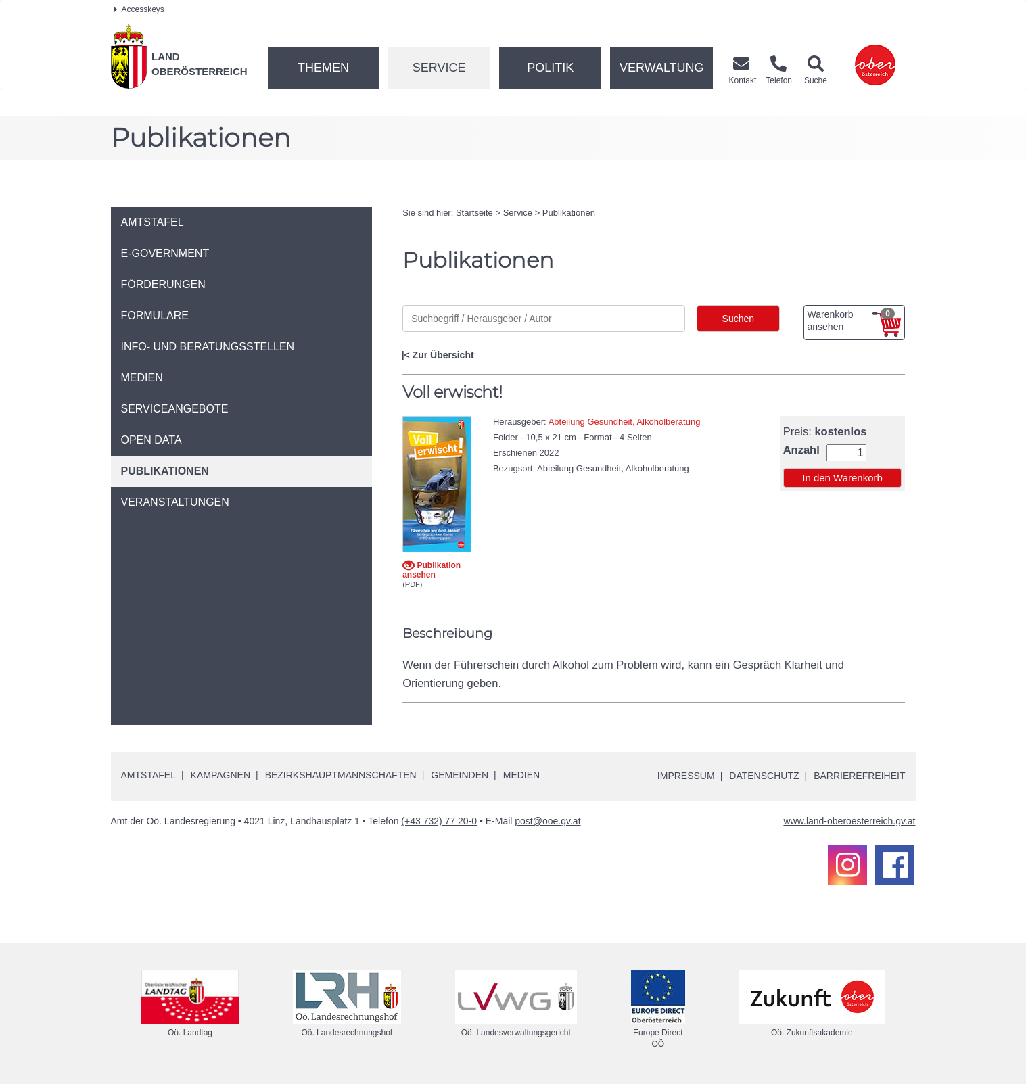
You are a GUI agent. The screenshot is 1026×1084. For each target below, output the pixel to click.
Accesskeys (139, 9)
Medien (521, 775)
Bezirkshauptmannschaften (341, 775)
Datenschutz (764, 775)
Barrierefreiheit (859, 775)
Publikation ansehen (431, 570)
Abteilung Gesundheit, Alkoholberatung (625, 422)
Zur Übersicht (443, 355)
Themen (323, 67)
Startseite (474, 213)
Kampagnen (220, 775)
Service (439, 67)
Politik (550, 67)
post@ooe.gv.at (547, 821)
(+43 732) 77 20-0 (439, 821)
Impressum (686, 775)
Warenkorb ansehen (850, 320)
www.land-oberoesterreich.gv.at (849, 821)
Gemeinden (459, 775)
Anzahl (801, 450)
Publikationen (568, 213)
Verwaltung (662, 67)
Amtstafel (148, 775)
